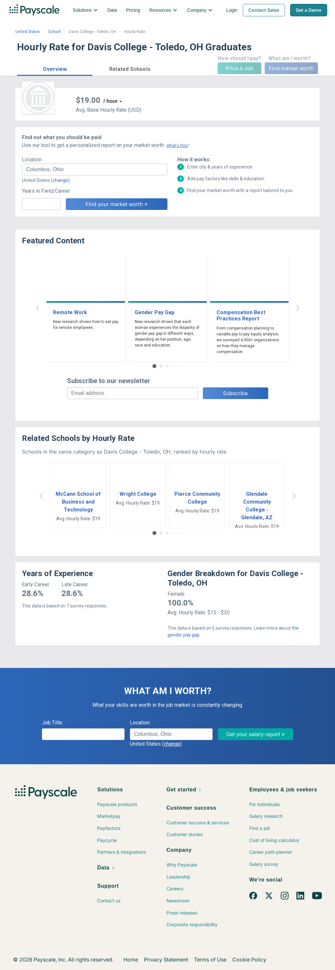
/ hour (110, 101)
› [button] (297, 307)
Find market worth (291, 68)
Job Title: (52, 722)
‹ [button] (37, 307)
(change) (60, 180)
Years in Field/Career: (46, 191)
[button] (54, 68)
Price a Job (239, 68)
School (54, 31)
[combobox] (95, 169)
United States (27, 31)
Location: (32, 159)
